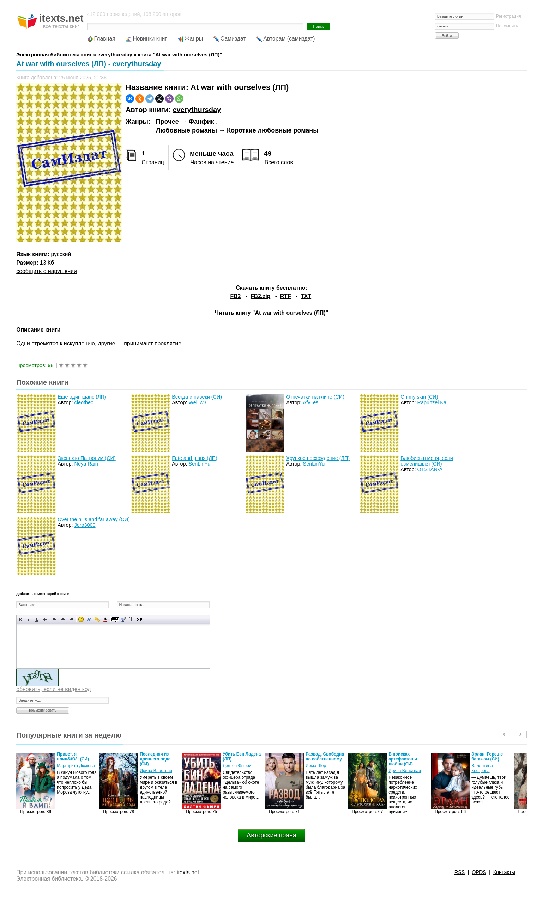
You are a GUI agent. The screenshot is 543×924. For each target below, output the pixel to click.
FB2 (235, 296)
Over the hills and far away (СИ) (94, 519)
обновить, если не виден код (53, 689)
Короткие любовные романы (273, 130)
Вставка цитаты (123, 619)
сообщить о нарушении (46, 271)
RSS (459, 872)
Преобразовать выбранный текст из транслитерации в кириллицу (131, 619)
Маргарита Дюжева (76, 765)
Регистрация (508, 16)
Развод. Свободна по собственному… (326, 757)
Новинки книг (150, 39)
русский (61, 254)
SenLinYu (200, 464)
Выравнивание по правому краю (71, 619)
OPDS (479, 872)
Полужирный (21, 619)
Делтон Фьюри (237, 765)
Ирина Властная (156, 770)
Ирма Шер (316, 765)
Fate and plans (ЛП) (194, 458)
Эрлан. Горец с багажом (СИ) (487, 757)
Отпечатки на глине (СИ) (315, 397)
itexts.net (188, 872)
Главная (104, 39)
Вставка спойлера (139, 619)
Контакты (504, 872)
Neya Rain (86, 464)
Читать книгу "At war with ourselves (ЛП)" (271, 313)
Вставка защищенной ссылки (97, 619)
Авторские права (271, 835)
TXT (306, 296)
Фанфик (201, 121)
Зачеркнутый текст (45, 619)
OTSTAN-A (430, 469)
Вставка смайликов (81, 619)
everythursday (197, 109)
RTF (285, 296)
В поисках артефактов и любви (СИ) (402, 759)
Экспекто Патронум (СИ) (87, 458)
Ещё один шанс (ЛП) (82, 397)
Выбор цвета (105, 619)
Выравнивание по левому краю (55, 619)
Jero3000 (85, 525)
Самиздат (233, 39)
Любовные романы (186, 130)
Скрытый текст (115, 619)
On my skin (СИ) (419, 397)
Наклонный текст (29, 619)
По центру (63, 619)
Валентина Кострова (482, 768)
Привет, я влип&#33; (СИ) (73, 757)
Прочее (167, 121)
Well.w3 (197, 402)
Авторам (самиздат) (289, 39)
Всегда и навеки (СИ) (197, 397)
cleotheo (83, 402)
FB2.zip (260, 296)
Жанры (194, 39)
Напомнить (507, 26)
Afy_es (311, 402)
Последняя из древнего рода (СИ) (155, 759)
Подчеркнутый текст (37, 619)
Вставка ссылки (89, 619)
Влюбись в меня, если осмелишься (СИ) (426, 461)
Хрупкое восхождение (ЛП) (318, 458)
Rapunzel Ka (431, 402)
